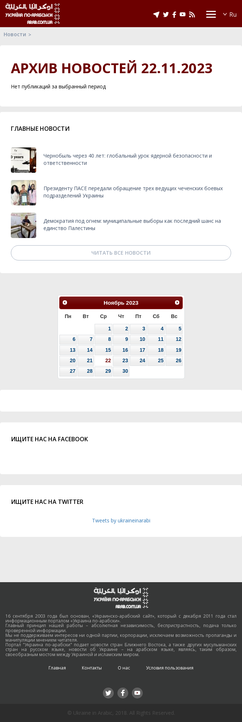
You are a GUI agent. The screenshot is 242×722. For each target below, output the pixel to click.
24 (142, 360)
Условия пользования (169, 668)
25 (160, 360)
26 (178, 360)
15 (108, 350)
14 (89, 350)
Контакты (92, 668)
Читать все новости (121, 252)
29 (108, 371)
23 (125, 360)
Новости (15, 34)
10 (142, 339)
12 (178, 339)
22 (108, 360)
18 (160, 350)
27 (72, 371)
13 (72, 350)
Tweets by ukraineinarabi (121, 520)
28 (89, 371)
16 (125, 350)
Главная (57, 668)
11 (160, 339)
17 (142, 350)
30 (125, 371)
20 (72, 360)
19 (178, 350)
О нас (124, 668)
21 (89, 360)
